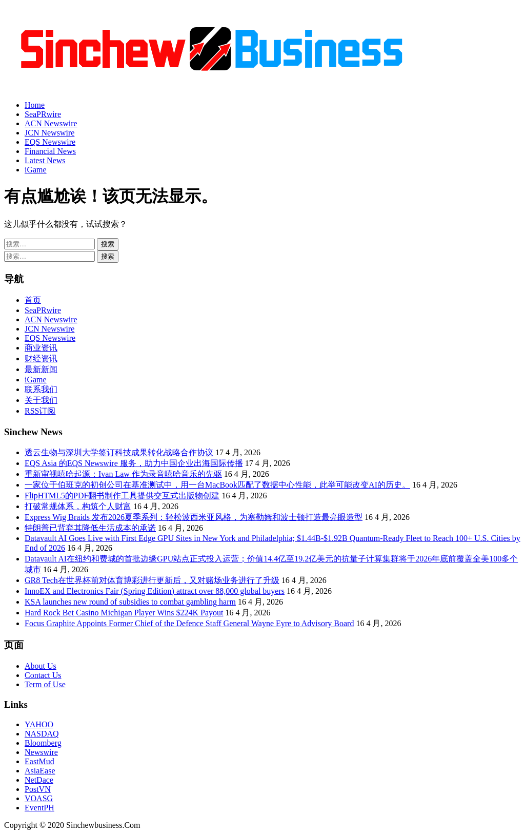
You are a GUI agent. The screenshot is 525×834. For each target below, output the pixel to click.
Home (35, 105)
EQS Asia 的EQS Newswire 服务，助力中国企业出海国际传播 (134, 463)
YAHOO (39, 724)
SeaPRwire (43, 114)
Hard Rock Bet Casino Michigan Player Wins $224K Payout (124, 612)
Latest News (45, 160)
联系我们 (41, 389)
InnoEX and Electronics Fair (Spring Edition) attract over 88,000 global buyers (155, 591)
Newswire (41, 752)
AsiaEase (40, 770)
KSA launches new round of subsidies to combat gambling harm (130, 601)
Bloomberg (43, 743)
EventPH (39, 807)
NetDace (39, 779)
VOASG (39, 798)
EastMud (39, 761)
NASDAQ (42, 733)
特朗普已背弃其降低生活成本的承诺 (90, 527)
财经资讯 (41, 358)
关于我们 (41, 400)
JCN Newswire (49, 132)
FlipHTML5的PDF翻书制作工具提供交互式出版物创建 (122, 495)
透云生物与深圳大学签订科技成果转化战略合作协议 (119, 452)
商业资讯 (41, 347)
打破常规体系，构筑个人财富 (78, 506)
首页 (33, 300)
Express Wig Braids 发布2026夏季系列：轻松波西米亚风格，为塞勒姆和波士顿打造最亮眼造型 (193, 517)
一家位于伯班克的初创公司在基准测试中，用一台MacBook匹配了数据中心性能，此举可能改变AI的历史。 (217, 484)
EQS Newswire (50, 142)
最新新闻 (41, 369)
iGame (36, 169)
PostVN (38, 789)
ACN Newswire (51, 123)
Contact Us (43, 675)
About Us (40, 666)
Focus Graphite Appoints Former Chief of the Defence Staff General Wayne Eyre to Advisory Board (189, 623)
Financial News (50, 151)
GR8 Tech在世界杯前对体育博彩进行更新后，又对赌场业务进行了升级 (152, 580)
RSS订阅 (40, 410)
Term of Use (45, 684)
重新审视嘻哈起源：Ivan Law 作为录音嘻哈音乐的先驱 (123, 474)
